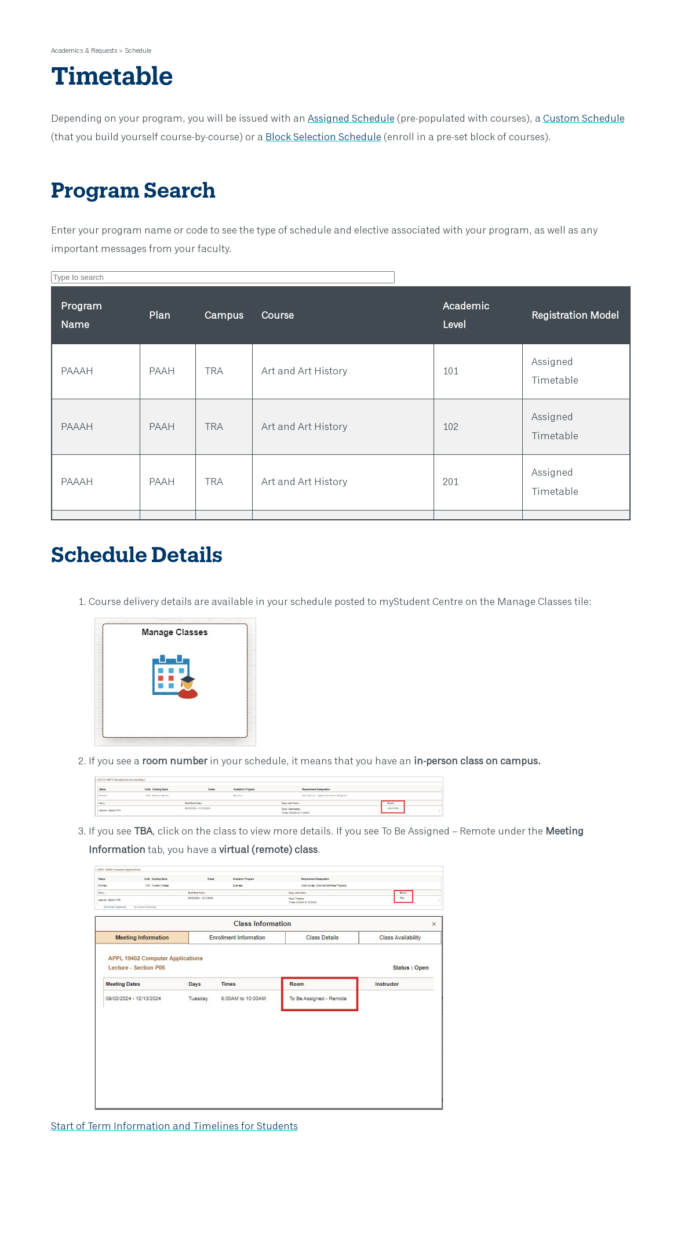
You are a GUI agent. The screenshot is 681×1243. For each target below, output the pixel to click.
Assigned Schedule (351, 119)
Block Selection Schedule (323, 137)
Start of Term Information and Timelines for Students (174, 1126)
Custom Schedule (584, 119)
